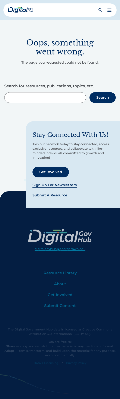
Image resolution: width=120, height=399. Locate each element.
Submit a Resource (49, 195)
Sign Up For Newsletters (54, 185)
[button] (109, 10)
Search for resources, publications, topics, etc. (49, 86)
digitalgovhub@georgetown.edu (60, 254)
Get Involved (50, 172)
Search (102, 97)
